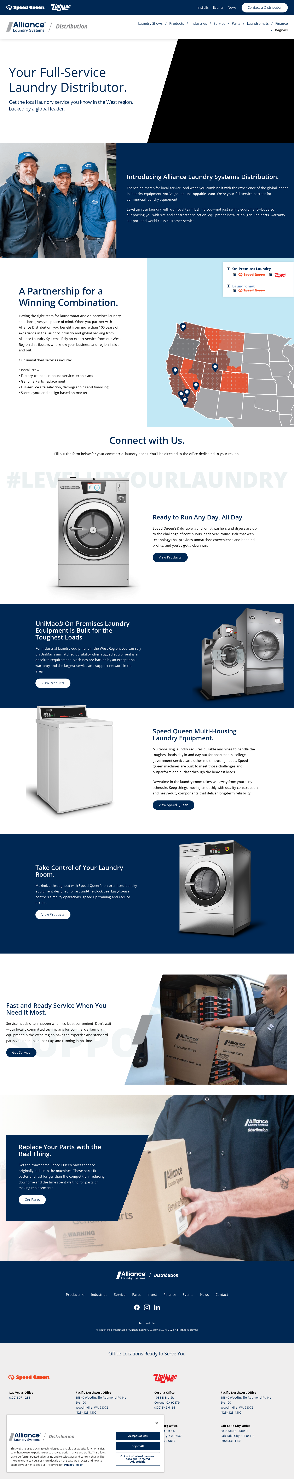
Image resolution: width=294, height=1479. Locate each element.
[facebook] (137, 1307)
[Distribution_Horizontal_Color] (46, 23)
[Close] (156, 1423)
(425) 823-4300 (86, 1412)
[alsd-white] (147, 1273)
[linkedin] (157, 1307)
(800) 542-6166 (164, 1407)
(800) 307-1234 (19, 1397)
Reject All (138, 1446)
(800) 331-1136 (231, 1441)
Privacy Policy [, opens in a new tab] (73, 1465)
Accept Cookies (138, 1436)
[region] (85, 1443)
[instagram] (147, 1307)
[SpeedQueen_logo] (25, 5)
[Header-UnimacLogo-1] (61, 5)
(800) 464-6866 (164, 1441)
